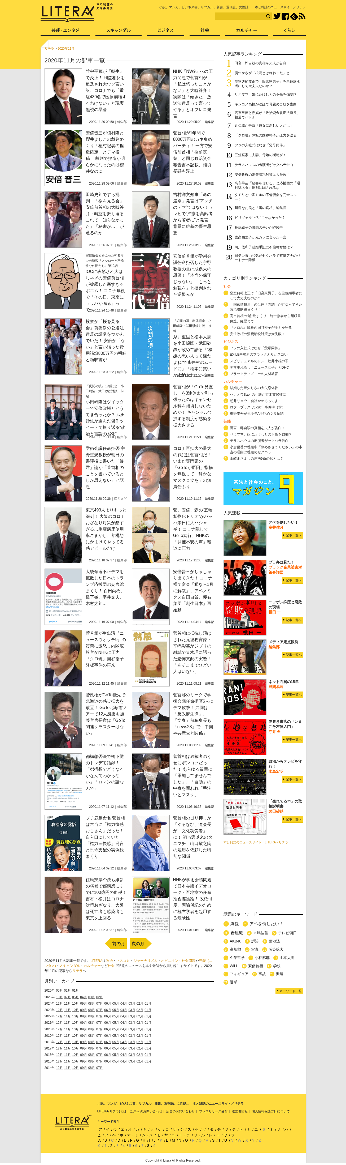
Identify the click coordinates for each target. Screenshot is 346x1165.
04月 (83, 997)
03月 (91, 997)
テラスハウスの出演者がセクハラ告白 (264, 165)
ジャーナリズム (145, 961)
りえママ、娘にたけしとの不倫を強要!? (265, 94)
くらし (289, 32)
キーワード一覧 (290, 991)
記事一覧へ (294, 535)
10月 (59, 997)
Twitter (277, 16)
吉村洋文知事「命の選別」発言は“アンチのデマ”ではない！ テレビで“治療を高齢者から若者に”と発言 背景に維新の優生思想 (193, 213)
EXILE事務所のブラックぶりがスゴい (259, 354)
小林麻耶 (262, 957)
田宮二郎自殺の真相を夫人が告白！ (262, 63)
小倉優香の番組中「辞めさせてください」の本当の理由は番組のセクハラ (266, 449)
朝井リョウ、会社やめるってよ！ (256, 401)
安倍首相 (255, 966)
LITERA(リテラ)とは (111, 1111)
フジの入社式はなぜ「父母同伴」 (260, 145)
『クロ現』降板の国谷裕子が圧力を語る (266, 135)
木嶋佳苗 (260, 933)
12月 (59, 1003)
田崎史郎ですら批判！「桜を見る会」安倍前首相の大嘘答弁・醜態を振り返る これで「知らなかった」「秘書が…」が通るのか (105, 213)
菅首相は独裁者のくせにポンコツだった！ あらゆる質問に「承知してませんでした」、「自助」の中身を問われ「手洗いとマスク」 (192, 775)
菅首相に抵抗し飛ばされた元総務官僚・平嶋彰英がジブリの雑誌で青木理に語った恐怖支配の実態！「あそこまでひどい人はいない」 (192, 652)
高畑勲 (235, 949)
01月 (75, 990)
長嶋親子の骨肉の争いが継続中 (259, 227)
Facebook (285, 16)
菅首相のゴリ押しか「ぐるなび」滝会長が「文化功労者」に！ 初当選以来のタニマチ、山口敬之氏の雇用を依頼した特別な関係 (192, 837)
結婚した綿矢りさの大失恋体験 (254, 388)
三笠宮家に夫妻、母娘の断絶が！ (260, 155)
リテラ (77, 971)
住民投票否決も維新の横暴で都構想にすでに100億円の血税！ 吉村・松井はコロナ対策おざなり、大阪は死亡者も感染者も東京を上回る (106, 898)
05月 (59, 990)
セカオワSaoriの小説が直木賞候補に (258, 394)
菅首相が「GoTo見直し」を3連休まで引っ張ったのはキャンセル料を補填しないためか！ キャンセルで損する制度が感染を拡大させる (193, 406)
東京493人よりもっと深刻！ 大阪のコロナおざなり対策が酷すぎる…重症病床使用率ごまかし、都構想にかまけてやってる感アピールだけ (106, 529)
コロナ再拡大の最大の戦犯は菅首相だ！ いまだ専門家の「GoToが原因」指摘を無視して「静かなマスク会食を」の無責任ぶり (193, 467)
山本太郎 (287, 957)
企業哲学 (237, 957)
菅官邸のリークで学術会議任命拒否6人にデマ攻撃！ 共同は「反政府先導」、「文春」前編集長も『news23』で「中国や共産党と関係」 (193, 714)
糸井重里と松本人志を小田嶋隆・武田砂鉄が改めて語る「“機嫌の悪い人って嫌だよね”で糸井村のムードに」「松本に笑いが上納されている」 (193, 356)
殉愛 (234, 923)
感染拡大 (276, 949)
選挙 (233, 982)
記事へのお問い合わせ (146, 1111)
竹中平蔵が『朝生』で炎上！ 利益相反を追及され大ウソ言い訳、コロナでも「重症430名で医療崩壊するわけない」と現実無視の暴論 (106, 90)
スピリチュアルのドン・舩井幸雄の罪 (259, 361)
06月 (107, 1003)
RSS (302, 16)
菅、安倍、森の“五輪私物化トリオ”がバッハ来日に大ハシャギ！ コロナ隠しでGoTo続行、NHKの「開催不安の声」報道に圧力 (193, 529)
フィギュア (239, 974)
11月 (67, 1003)
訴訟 (255, 941)
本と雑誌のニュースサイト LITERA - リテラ (256, 842)
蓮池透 (274, 941)
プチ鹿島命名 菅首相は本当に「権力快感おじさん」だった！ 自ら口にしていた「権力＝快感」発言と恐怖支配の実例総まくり (105, 837)
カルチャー (92, 966)
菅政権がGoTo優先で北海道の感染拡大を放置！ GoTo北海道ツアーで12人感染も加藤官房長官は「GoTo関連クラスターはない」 (106, 714)
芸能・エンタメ (65, 32)
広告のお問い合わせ (180, 1111)
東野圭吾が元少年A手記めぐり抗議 (257, 414)
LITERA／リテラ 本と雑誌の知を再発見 (77, 12)
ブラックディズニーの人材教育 (256, 374)
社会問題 (188, 961)
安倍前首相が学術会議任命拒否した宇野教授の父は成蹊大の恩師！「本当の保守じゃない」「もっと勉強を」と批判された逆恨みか (192, 275)
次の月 (138, 943)
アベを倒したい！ (266, 923)
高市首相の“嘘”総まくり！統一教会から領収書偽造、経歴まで (265, 318)
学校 (277, 966)
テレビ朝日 (287, 933)
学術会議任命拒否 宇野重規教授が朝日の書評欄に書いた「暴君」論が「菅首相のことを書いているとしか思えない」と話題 (105, 467)
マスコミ (123, 961)
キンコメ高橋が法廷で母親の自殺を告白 (266, 104)
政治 (109, 961)
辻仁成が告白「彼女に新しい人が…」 (264, 125)
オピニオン (169, 961)
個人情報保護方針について (271, 1111)
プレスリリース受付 (213, 1111)
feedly (294, 16)
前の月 (118, 943)
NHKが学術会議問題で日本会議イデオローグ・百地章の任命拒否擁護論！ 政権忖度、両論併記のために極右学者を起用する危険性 (192, 898)
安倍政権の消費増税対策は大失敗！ (264, 175)
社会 (111, 966)
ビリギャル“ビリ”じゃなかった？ (260, 218)
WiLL (234, 966)
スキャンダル (69, 966)
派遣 (279, 974)
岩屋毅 (236, 933)
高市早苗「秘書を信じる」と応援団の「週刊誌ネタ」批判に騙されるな (267, 185)
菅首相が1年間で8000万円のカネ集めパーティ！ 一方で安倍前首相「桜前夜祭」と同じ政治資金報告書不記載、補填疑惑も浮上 (192, 152)
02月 (67, 990)
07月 (67, 997)
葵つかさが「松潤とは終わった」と (262, 73)
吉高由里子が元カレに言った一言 (260, 237)
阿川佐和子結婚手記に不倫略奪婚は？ (264, 247)
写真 (255, 949)
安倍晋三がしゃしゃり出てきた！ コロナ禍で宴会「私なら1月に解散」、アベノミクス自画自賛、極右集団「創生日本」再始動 (193, 590)
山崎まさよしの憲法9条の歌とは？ (256, 458)
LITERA (96, 961)
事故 (262, 974)
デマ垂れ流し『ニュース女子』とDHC (259, 367)
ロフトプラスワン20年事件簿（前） (257, 407)
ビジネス (165, 32)
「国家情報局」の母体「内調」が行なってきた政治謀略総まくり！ (266, 306)
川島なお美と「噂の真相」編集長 (260, 208)
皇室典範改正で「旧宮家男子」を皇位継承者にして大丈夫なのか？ (267, 83)
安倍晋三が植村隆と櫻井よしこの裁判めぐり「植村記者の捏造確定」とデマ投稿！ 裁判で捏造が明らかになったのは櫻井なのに (105, 152)
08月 (91, 1003)
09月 (83, 1003)
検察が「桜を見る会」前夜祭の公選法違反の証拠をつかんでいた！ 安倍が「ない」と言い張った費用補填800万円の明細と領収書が (106, 340)
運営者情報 (240, 1111)
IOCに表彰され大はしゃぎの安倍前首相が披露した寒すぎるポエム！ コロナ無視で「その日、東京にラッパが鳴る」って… (105, 290)
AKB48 (236, 941)
